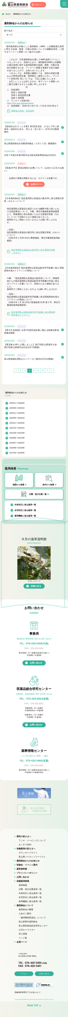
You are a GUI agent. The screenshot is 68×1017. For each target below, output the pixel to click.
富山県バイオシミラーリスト (32, 857)
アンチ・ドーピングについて (32, 841)
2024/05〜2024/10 (16, 418)
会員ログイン (40, 5)
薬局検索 (23, 885)
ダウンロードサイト (28, 853)
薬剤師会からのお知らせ (22, 14)
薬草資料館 (22, 869)
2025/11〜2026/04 (16, 403)
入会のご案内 (25, 914)
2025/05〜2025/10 (16, 408)
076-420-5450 (33, 643)
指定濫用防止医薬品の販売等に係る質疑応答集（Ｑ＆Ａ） (31, 251)
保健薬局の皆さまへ (26, 849)
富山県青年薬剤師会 (28, 922)
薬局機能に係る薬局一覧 (25, 516)
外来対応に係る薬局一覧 (25, 505)
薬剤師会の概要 (26, 909)
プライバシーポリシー (27, 873)
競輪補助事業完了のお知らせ (26, 1000)
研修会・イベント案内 (27, 865)
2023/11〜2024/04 (16, 423)
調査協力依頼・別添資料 (20, 111)
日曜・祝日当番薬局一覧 (30, 889)
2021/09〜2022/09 (16, 433)
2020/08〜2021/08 (16, 438)
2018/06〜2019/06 (16, 448)
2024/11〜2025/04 (16, 413)
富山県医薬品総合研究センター (33, 926)
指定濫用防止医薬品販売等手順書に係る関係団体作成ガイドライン (31, 313)
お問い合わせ (36, 663)
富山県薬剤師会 (15, 4)
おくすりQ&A (25, 845)
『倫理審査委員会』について (32, 918)
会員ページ (22, 942)
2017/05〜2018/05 (16, 453)
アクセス (23, 981)
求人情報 (23, 934)
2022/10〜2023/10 (16, 428)
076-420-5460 (33, 760)
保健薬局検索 (23, 881)
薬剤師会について (25, 905)
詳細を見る (36, 586)
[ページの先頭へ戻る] (34, 1013)
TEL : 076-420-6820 (34, 698)
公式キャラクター (27, 930)
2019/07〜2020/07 (16, 443)
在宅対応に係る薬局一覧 (25, 510)
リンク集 (23, 938)
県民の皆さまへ (24, 836)
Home (7, 14)
